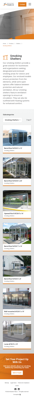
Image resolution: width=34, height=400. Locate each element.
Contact (22, 4)
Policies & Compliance (23, 383)
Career (17, 385)
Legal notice (13, 383)
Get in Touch (17, 373)
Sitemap (7, 383)
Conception (17, 394)
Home (4, 43)
